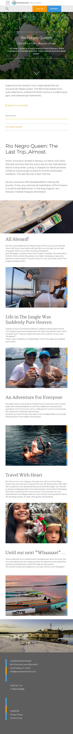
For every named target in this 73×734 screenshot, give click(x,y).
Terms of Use (16, 718)
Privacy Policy (16, 715)
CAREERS (14, 711)
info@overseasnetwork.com (23, 671)
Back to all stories (17, 105)
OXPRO (54, 9)
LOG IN (40, 9)
